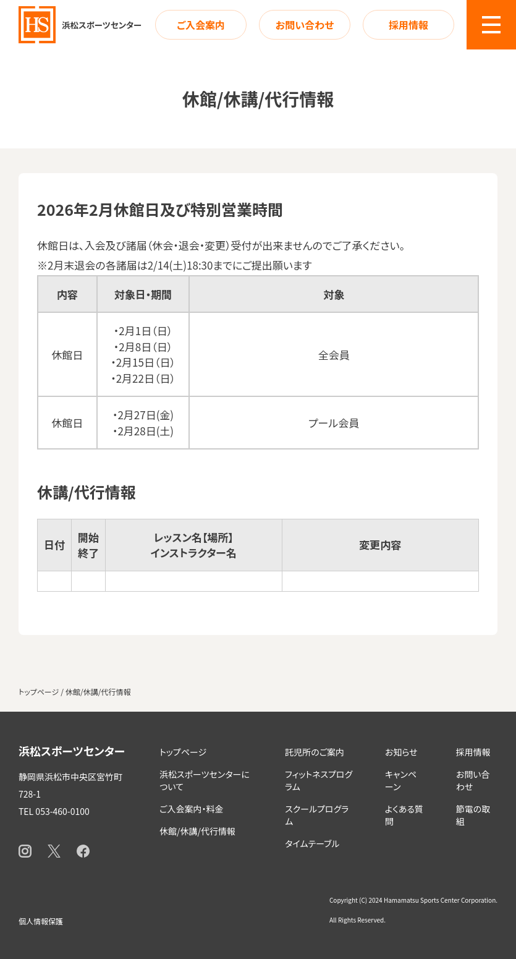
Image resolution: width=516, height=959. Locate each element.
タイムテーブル (312, 843)
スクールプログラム (317, 815)
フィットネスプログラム (318, 780)
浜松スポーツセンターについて (204, 780)
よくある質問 (404, 815)
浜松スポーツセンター (72, 751)
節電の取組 (473, 815)
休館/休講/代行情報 (197, 831)
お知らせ (401, 752)
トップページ (182, 752)
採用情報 (408, 24)
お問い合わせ (305, 24)
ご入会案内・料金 (191, 809)
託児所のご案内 (314, 752)
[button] (491, 24)
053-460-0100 (62, 811)
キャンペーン (401, 780)
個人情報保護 (41, 921)
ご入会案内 (201, 24)
